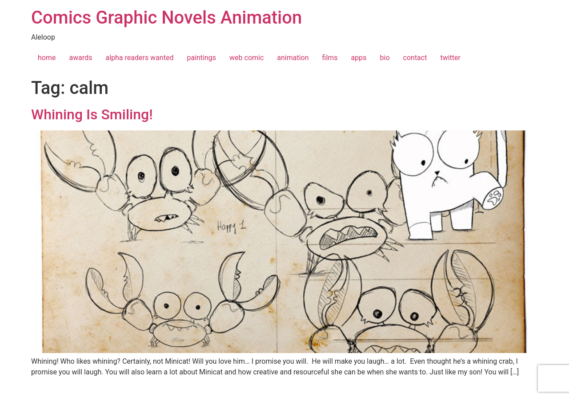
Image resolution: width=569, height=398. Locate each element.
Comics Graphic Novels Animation (166, 17)
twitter (450, 57)
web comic (246, 57)
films (330, 57)
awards (80, 57)
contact (415, 57)
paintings (201, 57)
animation (293, 57)
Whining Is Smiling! (92, 114)
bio (385, 57)
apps (359, 57)
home (47, 57)
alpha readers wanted (139, 57)
